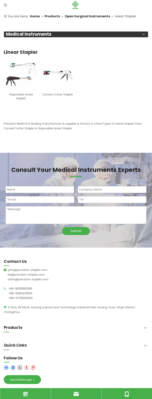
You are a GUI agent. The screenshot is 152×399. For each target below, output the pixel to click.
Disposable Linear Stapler (21, 96)
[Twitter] (19, 367)
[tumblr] (26, 367)
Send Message (22, 380)
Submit (76, 231)
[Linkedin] (12, 367)
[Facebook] (6, 367)
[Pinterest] (33, 367)
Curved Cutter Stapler (58, 94)
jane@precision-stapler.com (28, 270)
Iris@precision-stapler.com (26, 275)
